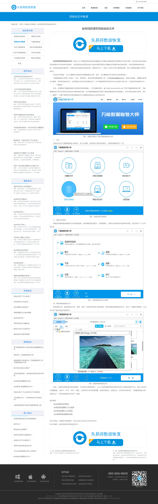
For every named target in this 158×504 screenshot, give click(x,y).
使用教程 (116, 8)
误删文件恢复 (36, 36)
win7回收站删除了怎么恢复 (63, 411)
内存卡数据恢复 (19, 47)
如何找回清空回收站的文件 (68, 424)
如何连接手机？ (19, 212)
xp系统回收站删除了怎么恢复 (64, 407)
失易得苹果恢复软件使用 (69, 484)
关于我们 (140, 8)
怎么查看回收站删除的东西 (63, 414)
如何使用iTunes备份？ (21, 302)
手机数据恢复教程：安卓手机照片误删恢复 (29, 127)
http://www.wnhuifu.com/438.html (84, 421)
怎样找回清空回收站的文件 (23, 76)
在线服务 (128, 8)
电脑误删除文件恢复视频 (22, 312)
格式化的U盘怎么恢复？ (22, 368)
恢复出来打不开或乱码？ (22, 329)
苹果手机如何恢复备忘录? (23, 446)
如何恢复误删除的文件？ (22, 456)
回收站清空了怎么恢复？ (22, 296)
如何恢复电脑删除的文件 (22, 381)
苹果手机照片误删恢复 (21, 323)
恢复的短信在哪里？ (21, 429)
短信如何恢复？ (19, 263)
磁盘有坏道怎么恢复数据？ (23, 186)
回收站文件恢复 (30, 24)
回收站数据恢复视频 (68, 480)
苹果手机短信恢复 (20, 102)
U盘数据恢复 (35, 42)
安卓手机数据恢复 (19, 52)
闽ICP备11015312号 (52, 496)
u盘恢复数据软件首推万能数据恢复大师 (27, 405)
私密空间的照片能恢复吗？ (23, 435)
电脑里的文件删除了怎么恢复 (24, 153)
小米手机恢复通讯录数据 (22, 89)
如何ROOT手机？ (20, 225)
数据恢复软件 (49, 498)
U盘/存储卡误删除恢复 (68, 476)
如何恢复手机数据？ (21, 199)
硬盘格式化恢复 (19, 36)
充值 (106, 8)
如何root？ (17, 424)
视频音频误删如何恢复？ (22, 276)
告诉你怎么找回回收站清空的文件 (65, 451)
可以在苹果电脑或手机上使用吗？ (25, 451)
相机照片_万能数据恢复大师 (24, 355)
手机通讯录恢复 (19, 58)
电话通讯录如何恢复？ (21, 250)
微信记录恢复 (36, 58)
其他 (19, 63)
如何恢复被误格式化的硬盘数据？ (25, 418)
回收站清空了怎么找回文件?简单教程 (27, 392)
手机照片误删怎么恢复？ (22, 237)
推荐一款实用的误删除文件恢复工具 (26, 166)
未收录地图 (116, 498)
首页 (83, 8)
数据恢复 (95, 8)
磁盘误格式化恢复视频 (21, 334)
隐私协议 (93, 494)
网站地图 (110, 498)
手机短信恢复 (36, 52)
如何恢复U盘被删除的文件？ (24, 386)
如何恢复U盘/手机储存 (85, 484)
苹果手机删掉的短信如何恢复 (24, 115)
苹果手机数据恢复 (36, 47)
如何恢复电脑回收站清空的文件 (127, 451)
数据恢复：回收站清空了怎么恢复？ (26, 140)
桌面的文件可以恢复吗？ (22, 440)
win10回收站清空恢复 (61, 404)
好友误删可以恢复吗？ (21, 307)
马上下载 (102, 47)
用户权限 (100, 494)
